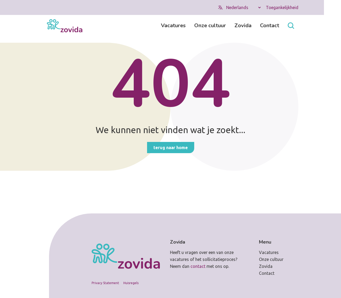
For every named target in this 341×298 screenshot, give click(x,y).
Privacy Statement (105, 283)
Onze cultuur (210, 25)
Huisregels (131, 283)
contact (197, 266)
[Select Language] (243, 7)
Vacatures (173, 25)
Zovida (242, 25)
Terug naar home (170, 147)
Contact (269, 25)
